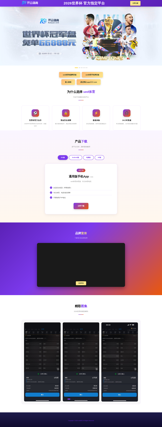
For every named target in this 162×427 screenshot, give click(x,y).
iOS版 (63, 157)
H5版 (99, 157)
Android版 (75, 157)
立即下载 (81, 206)
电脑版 (88, 157)
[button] (68, 399)
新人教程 (68, 82)
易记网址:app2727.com (88, 82)
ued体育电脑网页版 (69, 75)
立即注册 (135, 3)
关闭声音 (81, 283)
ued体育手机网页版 (92, 75)
